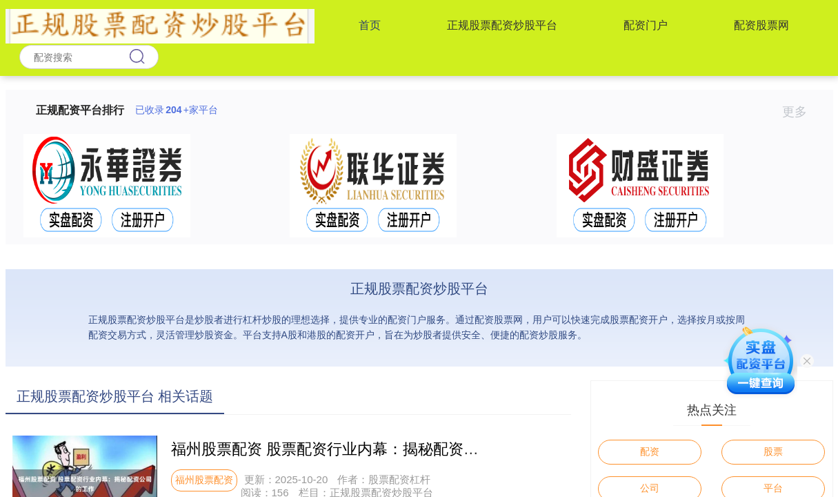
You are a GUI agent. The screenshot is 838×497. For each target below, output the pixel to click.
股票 (773, 451)
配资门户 (645, 25)
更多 (800, 112)
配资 (649, 451)
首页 (370, 25)
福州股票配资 (204, 479)
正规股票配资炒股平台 (502, 25)
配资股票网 (761, 25)
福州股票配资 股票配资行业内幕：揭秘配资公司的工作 (355, 449)
